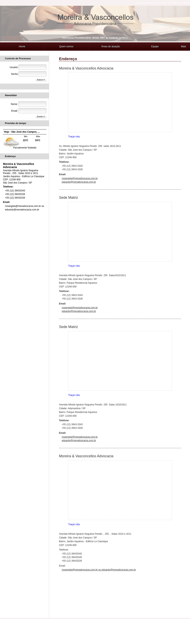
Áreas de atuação (110, 38)
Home (22, 38)
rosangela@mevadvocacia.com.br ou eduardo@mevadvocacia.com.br (99, 561)
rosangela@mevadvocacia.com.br (80, 170)
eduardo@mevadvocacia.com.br (79, 174)
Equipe (155, 38)
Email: (7, 194)
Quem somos (66, 38)
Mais (183, 38)
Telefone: (8, 178)
